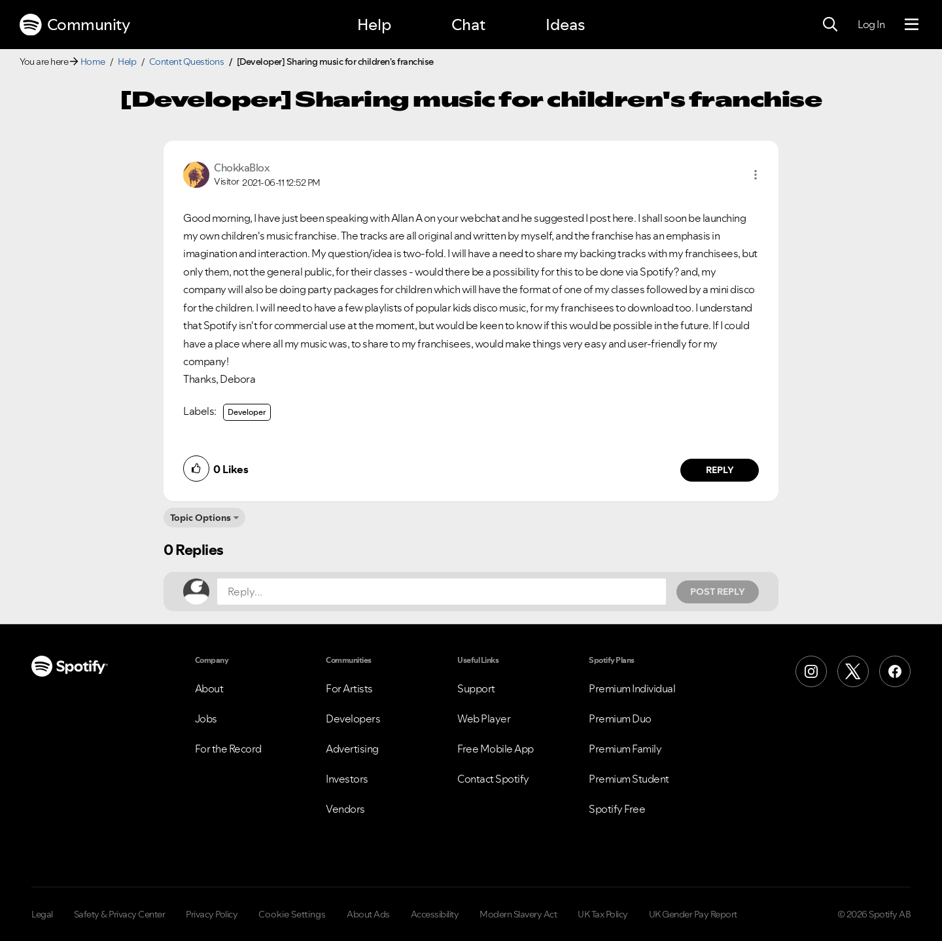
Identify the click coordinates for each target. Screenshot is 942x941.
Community (75, 25)
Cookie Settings (292, 914)
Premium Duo (620, 718)
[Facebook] (895, 671)
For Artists (349, 688)
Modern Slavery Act (518, 914)
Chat (468, 24)
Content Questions (186, 61)
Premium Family (625, 748)
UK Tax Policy (603, 914)
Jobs (206, 718)
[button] (755, 175)
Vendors (345, 809)
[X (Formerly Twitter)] (853, 671)
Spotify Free (617, 809)
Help (374, 24)
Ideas (565, 24)
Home (92, 61)
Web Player (483, 718)
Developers (353, 718)
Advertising (352, 748)
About (209, 688)
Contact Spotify (493, 779)
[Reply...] (441, 591)
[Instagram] (811, 671)
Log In (871, 24)
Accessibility (435, 914)
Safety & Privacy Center (120, 914)
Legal (42, 914)
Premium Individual (632, 688)
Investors (347, 779)
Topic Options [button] (200, 517)
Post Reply (717, 591)
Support (476, 688)
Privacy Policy (211, 914)
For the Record (228, 748)
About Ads (368, 914)
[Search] (830, 24)
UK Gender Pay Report (693, 914)
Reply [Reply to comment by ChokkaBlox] (720, 469)
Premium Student (629, 779)
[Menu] (911, 25)
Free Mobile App (495, 748)
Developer (247, 411)
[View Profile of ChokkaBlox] (242, 167)
